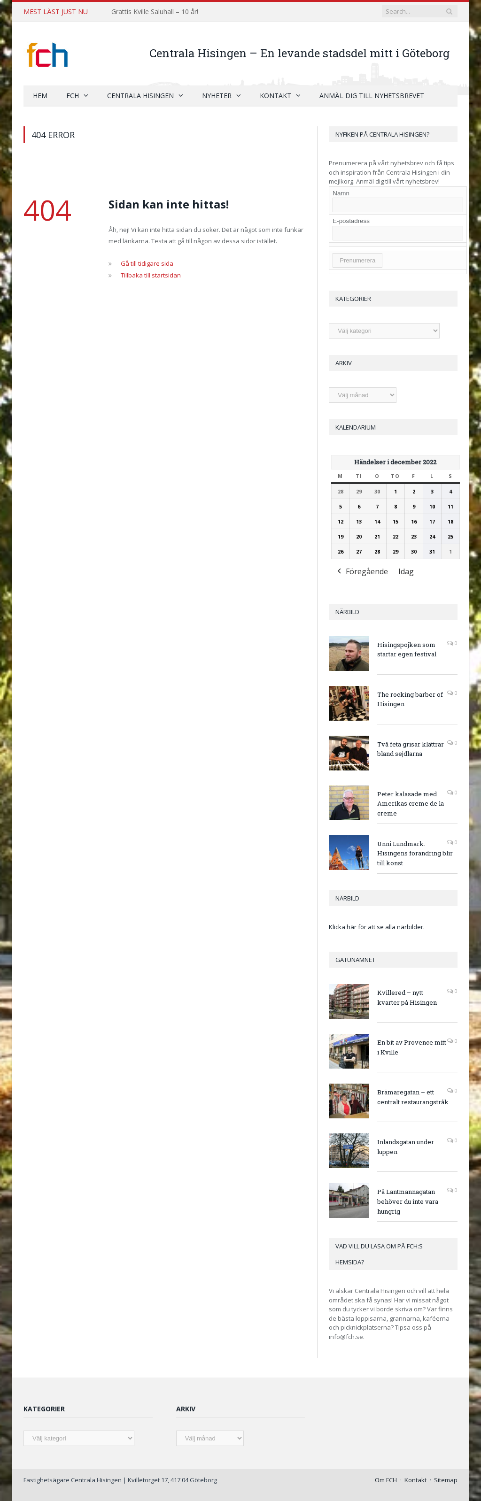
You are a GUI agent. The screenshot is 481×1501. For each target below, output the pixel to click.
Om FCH (386, 1479)
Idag (406, 571)
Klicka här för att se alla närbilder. (377, 926)
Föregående (361, 571)
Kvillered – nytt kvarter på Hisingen (407, 997)
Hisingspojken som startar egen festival (406, 649)
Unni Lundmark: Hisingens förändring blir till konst (415, 853)
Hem (40, 95)
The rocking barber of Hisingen (410, 699)
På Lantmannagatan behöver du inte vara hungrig (407, 1201)
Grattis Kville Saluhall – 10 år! (154, 12)
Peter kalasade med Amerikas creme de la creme (410, 803)
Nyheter (217, 95)
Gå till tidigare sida (147, 263)
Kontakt (275, 95)
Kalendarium (355, 427)
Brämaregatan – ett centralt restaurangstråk (413, 1096)
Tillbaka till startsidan (151, 274)
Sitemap (446, 1479)
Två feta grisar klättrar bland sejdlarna (410, 748)
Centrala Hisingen (140, 95)
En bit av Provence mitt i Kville (411, 1047)
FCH (72, 95)
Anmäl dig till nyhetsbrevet (371, 95)
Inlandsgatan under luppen (405, 1146)
